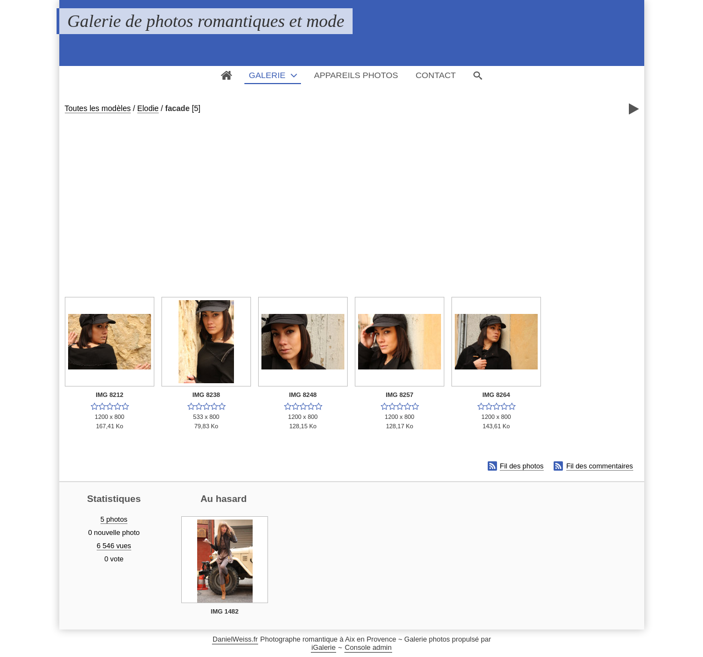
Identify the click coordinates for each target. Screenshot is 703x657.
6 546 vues (114, 546)
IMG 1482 (225, 611)
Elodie (148, 108)
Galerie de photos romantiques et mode (206, 21)
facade (177, 108)
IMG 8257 (400, 394)
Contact (436, 75)
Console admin (368, 647)
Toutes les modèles (98, 108)
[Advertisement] (352, 198)
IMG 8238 (206, 394)
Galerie (267, 75)
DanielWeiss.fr (235, 639)
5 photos (114, 519)
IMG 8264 (496, 394)
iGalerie (323, 647)
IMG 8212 (110, 394)
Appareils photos (356, 75)
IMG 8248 (303, 394)
